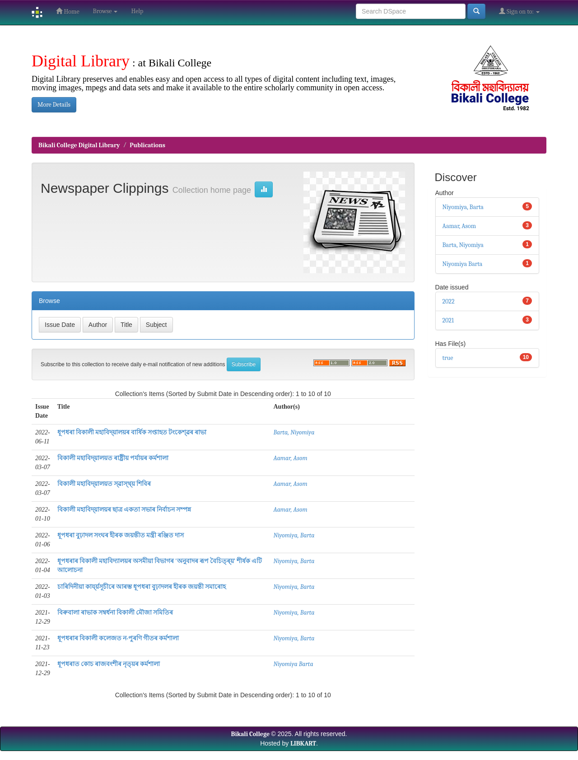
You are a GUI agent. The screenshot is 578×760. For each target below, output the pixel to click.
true (448, 358)
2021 (448, 320)
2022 (449, 301)
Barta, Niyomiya (293, 432)
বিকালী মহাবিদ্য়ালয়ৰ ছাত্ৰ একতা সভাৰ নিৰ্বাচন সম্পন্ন (124, 509)
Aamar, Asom (290, 458)
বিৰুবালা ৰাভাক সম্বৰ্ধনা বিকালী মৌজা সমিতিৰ (115, 612)
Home (67, 11)
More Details (53, 104)
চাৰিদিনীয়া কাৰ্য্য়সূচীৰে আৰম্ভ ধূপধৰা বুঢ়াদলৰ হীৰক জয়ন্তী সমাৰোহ (141, 587)
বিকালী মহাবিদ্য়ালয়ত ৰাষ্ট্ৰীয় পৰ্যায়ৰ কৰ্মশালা (112, 458)
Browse (105, 11)
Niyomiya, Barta (293, 535)
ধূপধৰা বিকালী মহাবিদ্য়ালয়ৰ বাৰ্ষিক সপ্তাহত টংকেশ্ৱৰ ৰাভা (131, 432)
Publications (147, 145)
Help (137, 11)
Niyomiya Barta (293, 664)
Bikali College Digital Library (79, 145)
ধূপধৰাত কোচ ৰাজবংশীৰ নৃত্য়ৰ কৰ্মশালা (108, 664)
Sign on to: (519, 11)
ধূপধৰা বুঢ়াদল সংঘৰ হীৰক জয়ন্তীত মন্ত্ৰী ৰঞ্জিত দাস (120, 535)
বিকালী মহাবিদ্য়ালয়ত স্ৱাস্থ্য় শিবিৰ (104, 484)
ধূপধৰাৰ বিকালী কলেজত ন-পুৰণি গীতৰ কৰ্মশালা (118, 638)
